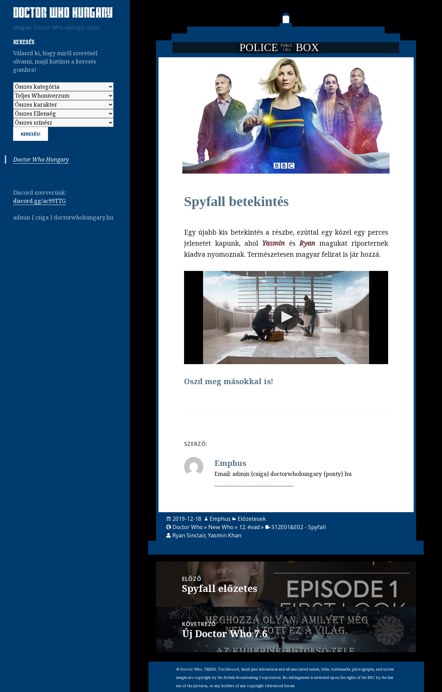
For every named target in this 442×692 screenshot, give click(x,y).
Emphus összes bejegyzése (250, 482)
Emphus (220, 519)
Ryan (307, 243)
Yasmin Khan (224, 535)
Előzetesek (252, 519)
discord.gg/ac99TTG (39, 201)
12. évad (249, 527)
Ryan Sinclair (188, 535)
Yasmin (273, 243)
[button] (286, 317)
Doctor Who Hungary (63, 13)
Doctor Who (187, 527)
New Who (220, 527)
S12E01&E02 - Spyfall (298, 527)
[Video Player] (286, 317)
